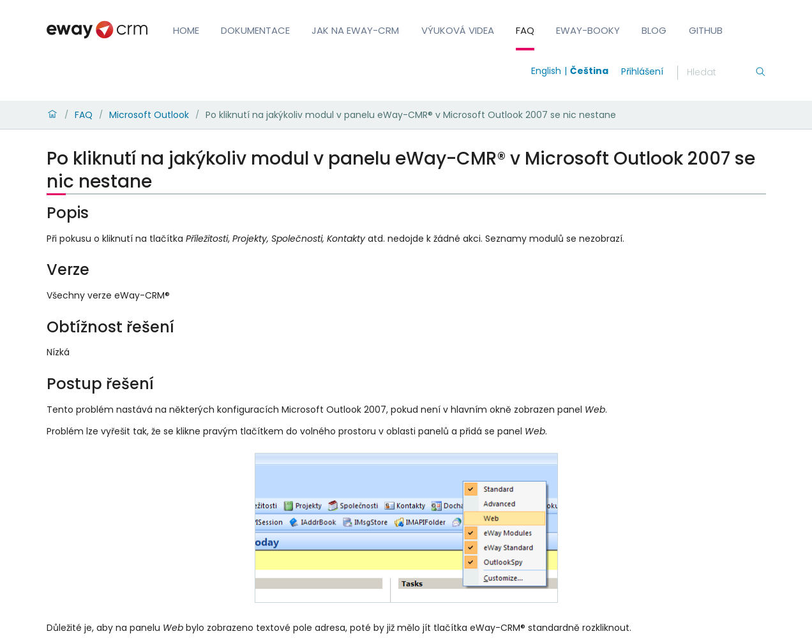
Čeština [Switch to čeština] (589, 70)
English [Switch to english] (546, 70)
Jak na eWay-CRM (355, 30)
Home (186, 30)
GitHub (706, 30)
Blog (654, 30)
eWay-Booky (588, 30)
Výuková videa (457, 30)
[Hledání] (721, 73)
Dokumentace (255, 30)
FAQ (525, 30)
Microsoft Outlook (149, 114)
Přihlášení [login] (642, 71)
